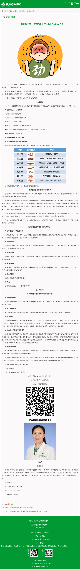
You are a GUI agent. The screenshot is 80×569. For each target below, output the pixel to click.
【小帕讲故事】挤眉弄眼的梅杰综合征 (21, 508)
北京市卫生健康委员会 (69, 2)
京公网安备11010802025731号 (41, 563)
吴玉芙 (11, 368)
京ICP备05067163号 (40, 560)
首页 (14, 11)
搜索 (72, 4)
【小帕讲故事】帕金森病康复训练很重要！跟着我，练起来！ (29, 511)
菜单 (77, 4)
